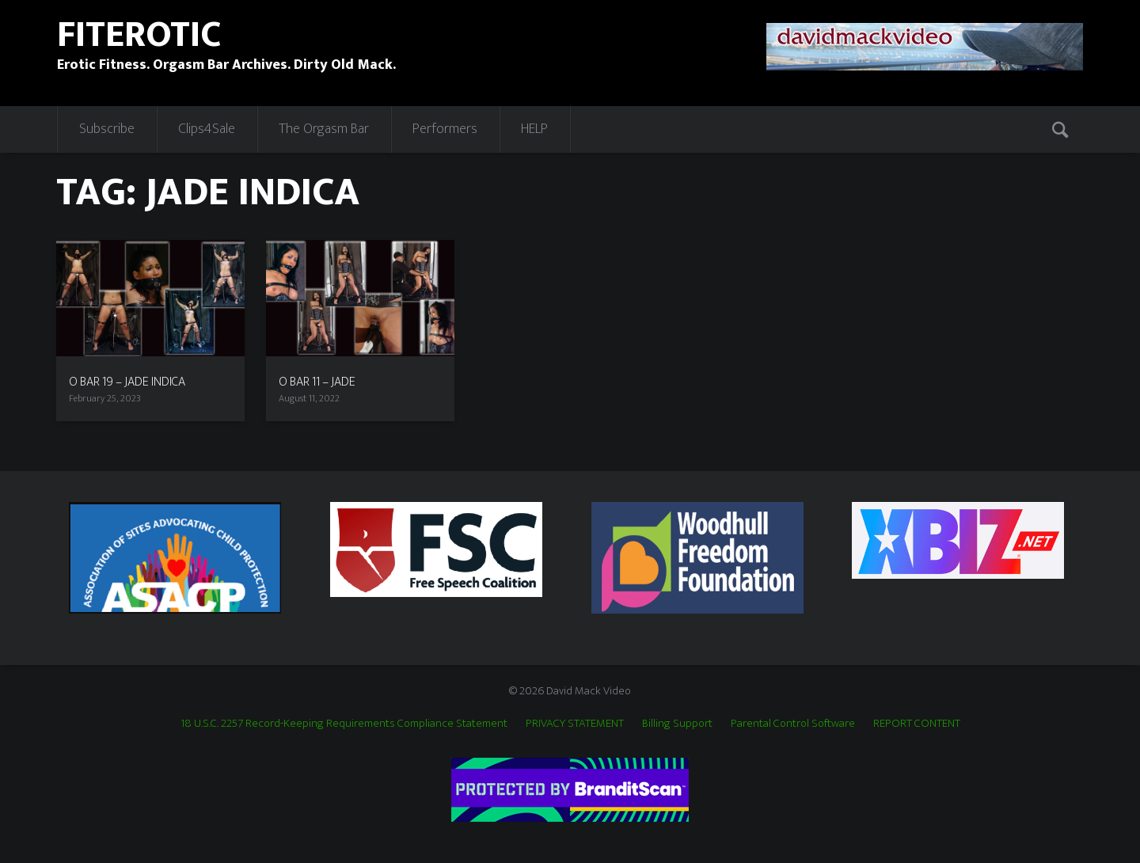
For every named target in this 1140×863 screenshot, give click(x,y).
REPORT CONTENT (916, 723)
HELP (534, 129)
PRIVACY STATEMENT (575, 723)
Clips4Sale (206, 129)
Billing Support (677, 723)
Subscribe (107, 129)
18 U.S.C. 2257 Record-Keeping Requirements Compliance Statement (343, 723)
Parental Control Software (793, 723)
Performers (444, 129)
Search (1061, 129)
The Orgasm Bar (324, 129)
